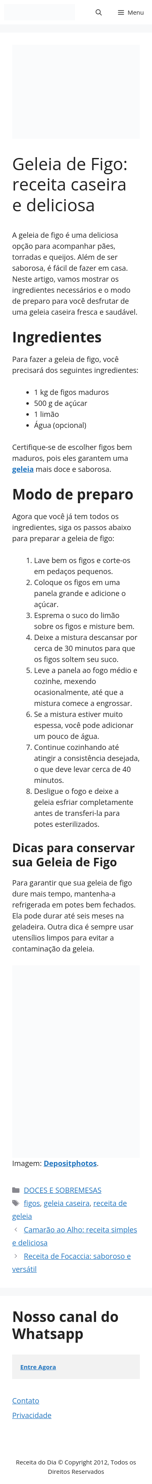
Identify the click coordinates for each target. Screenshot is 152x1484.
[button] (99, 12)
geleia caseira (67, 1203)
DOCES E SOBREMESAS (63, 1190)
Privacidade (31, 1415)
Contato (25, 1400)
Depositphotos (70, 1163)
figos (32, 1203)
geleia (23, 469)
